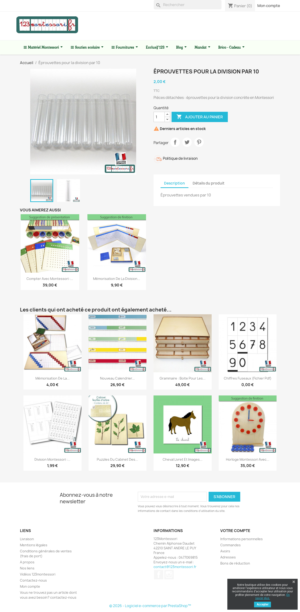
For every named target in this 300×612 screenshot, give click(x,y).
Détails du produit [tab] (209, 183)
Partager (175, 142)
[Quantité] (159, 117)
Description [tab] (174, 183)
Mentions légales (33, 545)
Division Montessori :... (52, 459)
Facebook (158, 574)
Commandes (230, 545)
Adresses (228, 557)
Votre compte (235, 530)
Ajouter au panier (199, 117)
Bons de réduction (235, 563)
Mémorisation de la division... (116, 278)
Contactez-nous (33, 580)
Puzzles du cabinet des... (117, 459)
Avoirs (225, 551)
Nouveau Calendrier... (117, 378)
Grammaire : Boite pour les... (183, 378)
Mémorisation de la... (52, 378)
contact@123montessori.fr (175, 567)
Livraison (27, 539)
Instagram (169, 574)
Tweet (187, 142)
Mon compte (268, 5)
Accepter (262, 604)
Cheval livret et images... (182, 459)
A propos (27, 562)
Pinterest (199, 142)
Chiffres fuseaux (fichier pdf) (247, 378)
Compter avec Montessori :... (49, 278)
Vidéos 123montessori (37, 574)
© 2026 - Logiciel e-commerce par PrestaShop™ (150, 605)
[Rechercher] (187, 4)
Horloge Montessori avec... (247, 459)
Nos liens (27, 568)
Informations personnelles (241, 539)
